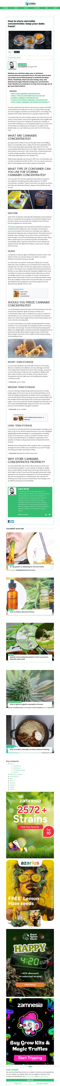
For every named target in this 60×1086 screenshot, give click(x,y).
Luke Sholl (22, 65)
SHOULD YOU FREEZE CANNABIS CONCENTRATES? (30, 100)
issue (13, 227)
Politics (12, 789)
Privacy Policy (30, 1076)
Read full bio (23, 514)
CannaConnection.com (30, 3)
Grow (11, 764)
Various (16, 772)
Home (9, 52)
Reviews (12, 783)
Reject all (18, 1083)
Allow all (30, 1080)
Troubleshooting (19, 770)
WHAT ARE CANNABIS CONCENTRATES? (25, 94)
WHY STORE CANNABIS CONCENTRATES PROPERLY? (30, 102)
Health (12, 787)
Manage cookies (42, 1083)
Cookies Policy (43, 1076)
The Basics (17, 766)
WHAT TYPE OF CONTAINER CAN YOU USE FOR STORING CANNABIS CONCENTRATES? (28, 97)
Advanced (17, 768)
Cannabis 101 (14, 776)
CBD (11, 779)
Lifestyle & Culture (16, 774)
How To (12, 781)
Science (12, 785)
